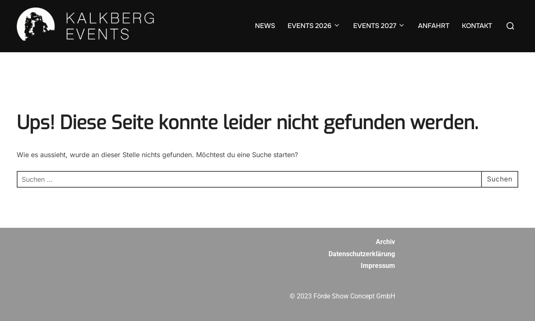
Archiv (385, 242)
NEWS (265, 25)
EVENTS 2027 (379, 25)
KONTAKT (477, 25)
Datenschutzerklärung (362, 254)
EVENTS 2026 (314, 25)
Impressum (378, 266)
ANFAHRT (433, 25)
